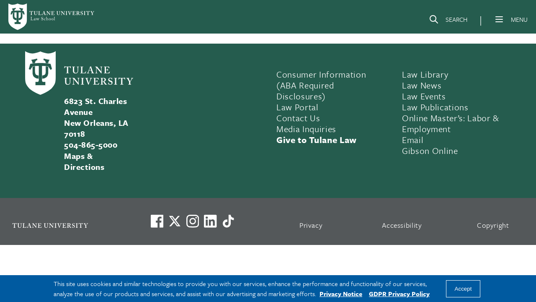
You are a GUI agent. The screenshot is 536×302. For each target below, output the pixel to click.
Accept (463, 289)
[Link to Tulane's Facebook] (192, 221)
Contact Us (298, 118)
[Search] (448, 21)
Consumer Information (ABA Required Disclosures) (321, 85)
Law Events (424, 96)
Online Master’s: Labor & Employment (450, 123)
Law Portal (297, 107)
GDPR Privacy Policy (399, 293)
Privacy (311, 225)
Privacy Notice (341, 293)
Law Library (425, 74)
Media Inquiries (306, 128)
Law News (421, 85)
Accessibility (402, 225)
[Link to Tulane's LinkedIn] (210, 221)
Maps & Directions (84, 161)
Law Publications (435, 107)
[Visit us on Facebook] (157, 221)
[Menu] (499, 19)
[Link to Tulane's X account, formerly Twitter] (174, 221)
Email (412, 139)
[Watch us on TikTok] (228, 221)
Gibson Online (430, 150)
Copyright (493, 225)
